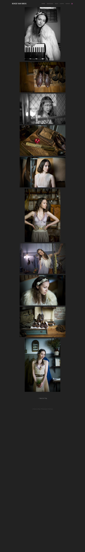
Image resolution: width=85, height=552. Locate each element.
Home (43, 3)
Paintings (50, 3)
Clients (62, 3)
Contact (68, 3)
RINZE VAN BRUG (19, 4)
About (56, 3)
